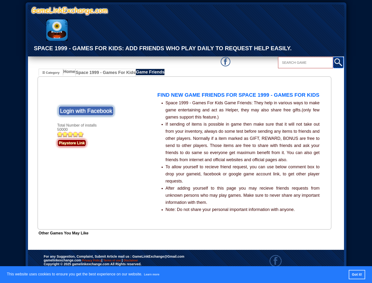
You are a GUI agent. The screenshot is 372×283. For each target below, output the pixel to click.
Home (70, 73)
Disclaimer (152, 260)
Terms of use (126, 260)
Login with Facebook (86, 111)
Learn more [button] (154, 274)
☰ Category (51, 72)
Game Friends (143, 73)
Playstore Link (72, 143)
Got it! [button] (357, 274)
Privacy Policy (96, 260)
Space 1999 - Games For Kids (103, 73)
